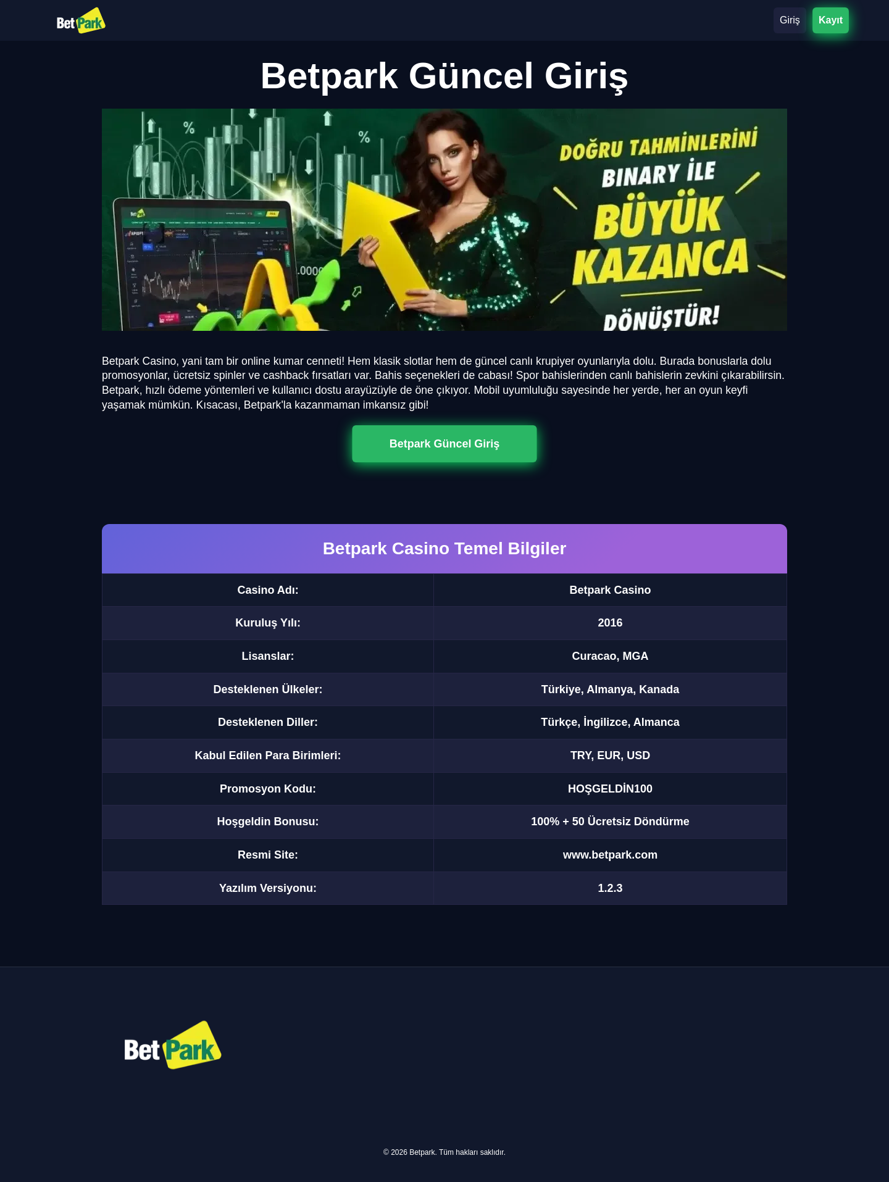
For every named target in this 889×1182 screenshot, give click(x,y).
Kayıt (831, 20)
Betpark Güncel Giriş (444, 443)
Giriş (790, 20)
